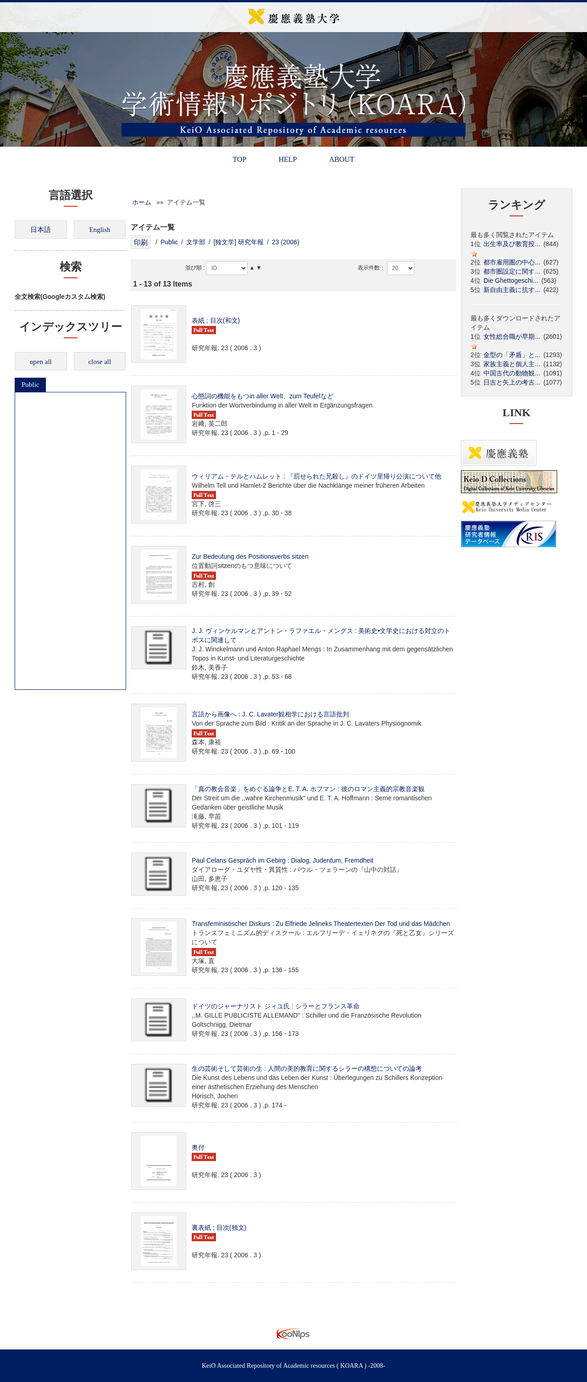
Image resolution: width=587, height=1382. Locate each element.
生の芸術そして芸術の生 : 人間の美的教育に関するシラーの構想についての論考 (307, 1068)
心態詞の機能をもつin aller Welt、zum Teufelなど (262, 396)
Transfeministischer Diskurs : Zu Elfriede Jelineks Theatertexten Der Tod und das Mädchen (321, 923)
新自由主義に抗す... (511, 289)
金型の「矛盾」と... (511, 354)
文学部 (195, 242)
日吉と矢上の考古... (511, 382)
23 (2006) (285, 242)
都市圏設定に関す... (511, 271)
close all (100, 361)
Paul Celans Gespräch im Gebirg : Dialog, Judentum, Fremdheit (282, 860)
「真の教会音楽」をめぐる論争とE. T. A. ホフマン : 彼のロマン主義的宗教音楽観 (308, 789)
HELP (287, 159)
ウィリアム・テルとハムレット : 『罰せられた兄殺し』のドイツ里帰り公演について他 (316, 476)
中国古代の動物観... (511, 373)
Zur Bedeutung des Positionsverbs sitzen (250, 556)
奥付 (198, 1147)
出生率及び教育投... (511, 244)
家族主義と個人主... (511, 364)
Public (30, 384)
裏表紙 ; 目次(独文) (219, 1227)
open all (41, 361)
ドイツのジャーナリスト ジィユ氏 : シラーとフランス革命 (276, 1006)
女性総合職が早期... (511, 336)
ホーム (141, 202)
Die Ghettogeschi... (510, 280)
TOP (239, 159)
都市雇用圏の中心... (511, 262)
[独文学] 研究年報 (238, 242)
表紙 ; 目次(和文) (216, 320)
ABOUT (341, 159)
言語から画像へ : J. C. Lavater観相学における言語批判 (270, 714)
